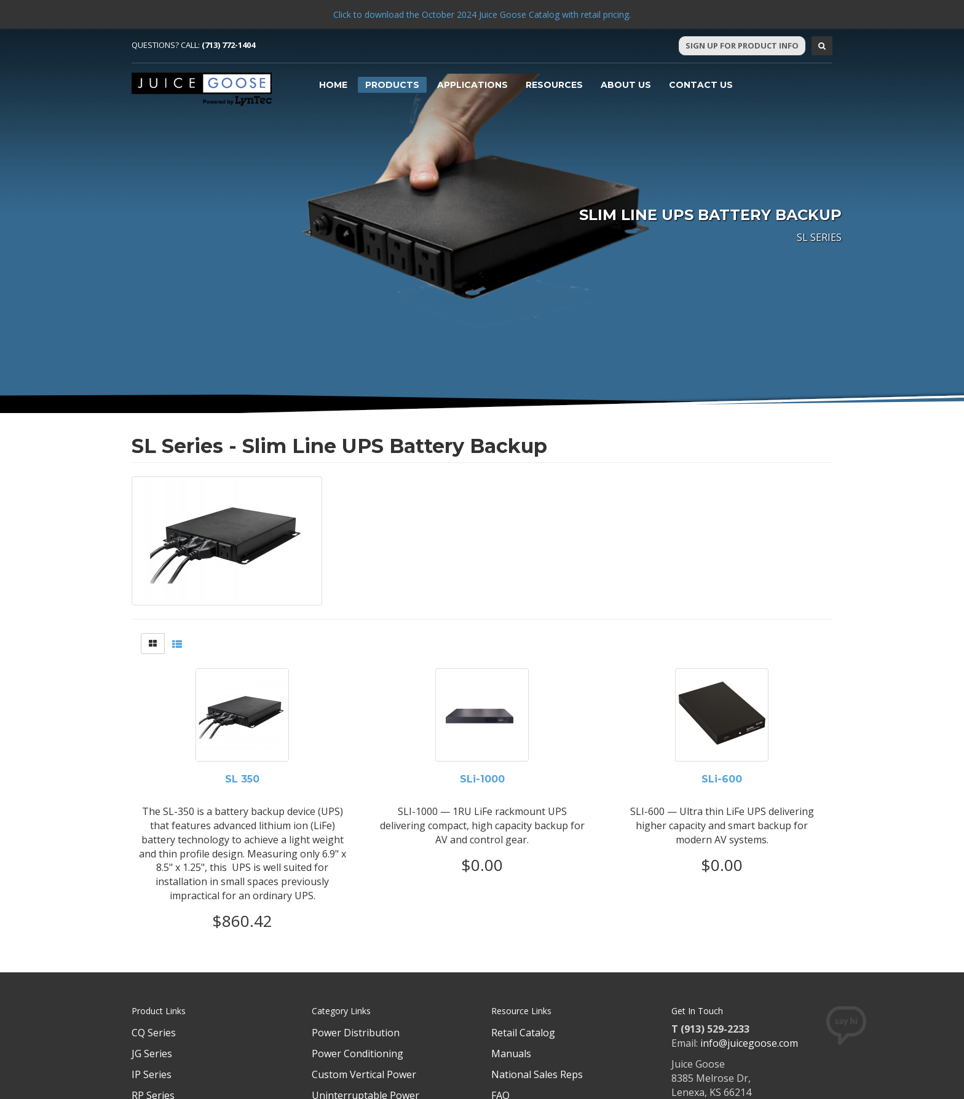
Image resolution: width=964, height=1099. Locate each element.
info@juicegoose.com (749, 1043)
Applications (472, 84)
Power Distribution (356, 1032)
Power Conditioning (357, 1053)
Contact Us (701, 84)
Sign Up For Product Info (742, 45)
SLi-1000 (482, 779)
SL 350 (242, 779)
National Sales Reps (537, 1074)
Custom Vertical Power (364, 1074)
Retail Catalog (523, 1032)
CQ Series (154, 1032)
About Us (626, 84)
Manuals (511, 1053)
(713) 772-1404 (228, 44)
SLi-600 (721, 779)
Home (333, 84)
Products (392, 84)
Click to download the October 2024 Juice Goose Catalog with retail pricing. (482, 14)
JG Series (152, 1053)
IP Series (152, 1074)
